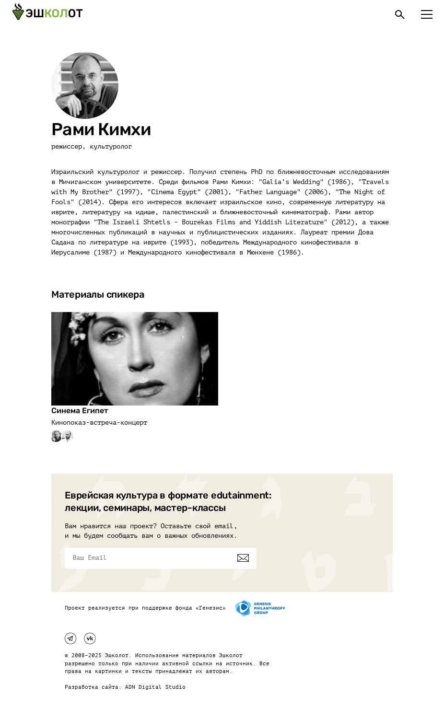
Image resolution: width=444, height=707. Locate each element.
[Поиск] (400, 14)
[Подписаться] (243, 558)
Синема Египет (79, 410)
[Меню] (426, 14)
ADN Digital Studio (155, 687)
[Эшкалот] (47, 14)
